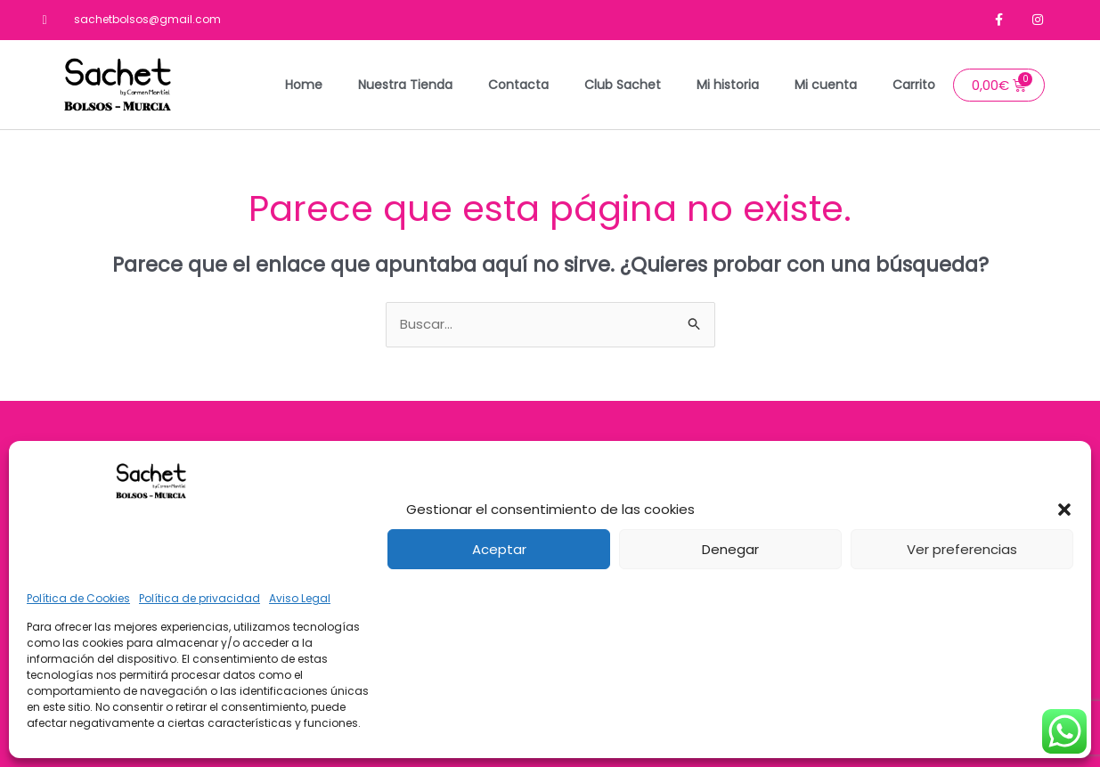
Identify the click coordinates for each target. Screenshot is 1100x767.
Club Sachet (622, 85)
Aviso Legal (299, 598)
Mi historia (728, 85)
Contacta (518, 85)
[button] (1064, 509)
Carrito (913, 85)
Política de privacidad (199, 598)
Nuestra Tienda (405, 85)
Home (303, 85)
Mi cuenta (825, 85)
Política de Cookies (78, 598)
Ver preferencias (962, 549)
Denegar (730, 549)
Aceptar (499, 549)
